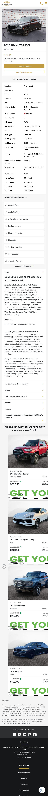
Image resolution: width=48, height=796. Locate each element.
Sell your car (24, 705)
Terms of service (24, 728)
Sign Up (24, 768)
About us (24, 693)
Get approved (24, 711)
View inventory (24, 687)
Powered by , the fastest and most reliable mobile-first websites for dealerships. (24, 785)
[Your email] (24, 762)
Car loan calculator (24, 717)
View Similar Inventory (24, 72)
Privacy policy (24, 723)
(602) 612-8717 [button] (24, 672)
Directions (24, 699)
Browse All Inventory (24, 66)
